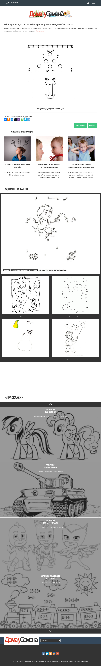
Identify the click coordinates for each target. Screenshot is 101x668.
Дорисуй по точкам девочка (75, 316)
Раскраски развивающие (45, 24)
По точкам (67, 24)
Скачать (92, 125)
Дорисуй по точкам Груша (26, 359)
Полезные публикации (22, 131)
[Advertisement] (51, 377)
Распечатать (80, 125)
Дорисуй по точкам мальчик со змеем (75, 359)
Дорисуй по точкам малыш (25, 316)
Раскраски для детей (17, 24)
